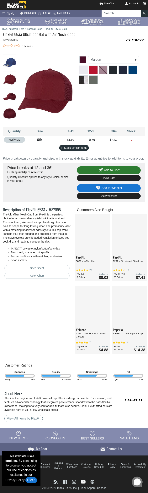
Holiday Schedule (99, 465)
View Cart (108, 177)
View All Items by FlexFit (23, 418)
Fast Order (61, 13)
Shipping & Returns (58, 466)
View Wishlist (109, 195)
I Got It (31, 480)
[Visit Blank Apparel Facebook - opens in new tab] (65, 481)
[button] (103, 3)
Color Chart (37, 275)
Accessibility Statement (140, 465)
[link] (18, 46)
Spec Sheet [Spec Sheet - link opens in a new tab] (37, 268)
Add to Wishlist (109, 188)
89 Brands (28, 13)
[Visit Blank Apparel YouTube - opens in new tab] (83, 481)
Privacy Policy (15, 480)
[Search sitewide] (121, 13)
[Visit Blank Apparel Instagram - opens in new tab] (74, 481)
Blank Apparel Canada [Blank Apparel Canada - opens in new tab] (93, 488)
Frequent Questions (45, 465)
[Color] (113, 59)
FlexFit (8, 34)
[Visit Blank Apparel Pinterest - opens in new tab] (92, 481)
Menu (7, 13)
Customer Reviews (86, 465)
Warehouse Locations (72, 465)
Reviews (44, 13)
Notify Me (14, 139)
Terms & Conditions (125, 465)
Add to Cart (109, 170)
